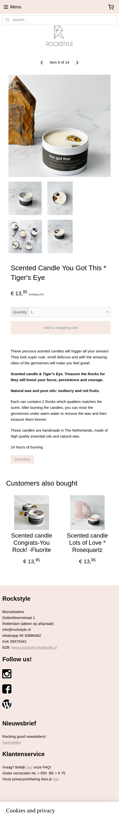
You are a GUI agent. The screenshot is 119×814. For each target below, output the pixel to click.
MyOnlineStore (106, 804)
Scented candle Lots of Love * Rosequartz (87, 542)
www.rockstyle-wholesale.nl (34, 647)
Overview (22, 459)
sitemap (41, 804)
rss (50, 804)
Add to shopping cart (61, 328)
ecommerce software (66, 804)
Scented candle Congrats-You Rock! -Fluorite (31, 542)
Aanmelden (11, 742)
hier (29, 767)
